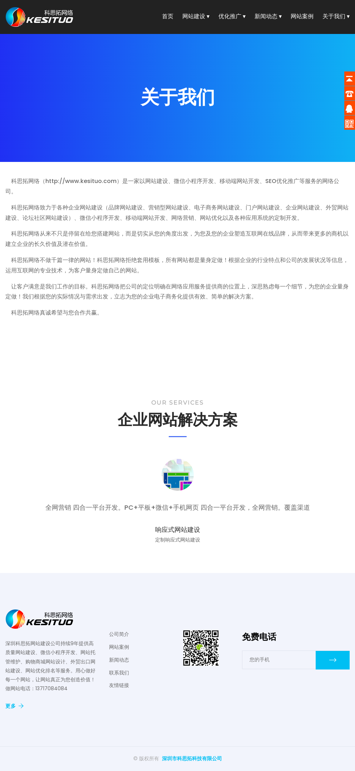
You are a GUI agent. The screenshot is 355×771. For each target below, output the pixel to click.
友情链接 (119, 685)
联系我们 (119, 672)
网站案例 (302, 17)
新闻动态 (119, 659)
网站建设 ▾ (195, 17)
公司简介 (119, 634)
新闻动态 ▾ (268, 17)
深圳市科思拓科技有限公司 (192, 758)
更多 (14, 706)
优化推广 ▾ (232, 17)
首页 (167, 17)
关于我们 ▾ (336, 17)
